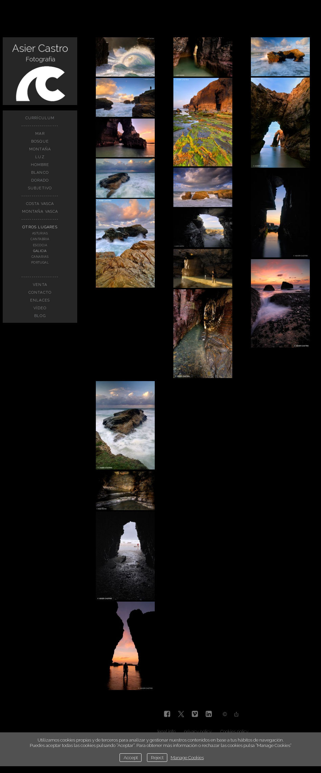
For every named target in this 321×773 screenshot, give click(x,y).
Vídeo (40, 308)
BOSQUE (40, 141)
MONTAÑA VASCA (40, 211)
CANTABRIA (39, 239)
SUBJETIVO (40, 188)
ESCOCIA (40, 245)
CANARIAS (39, 256)
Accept (131, 757)
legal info (166, 731)
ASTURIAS (40, 233)
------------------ (40, 126)
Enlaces (40, 300)
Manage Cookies (187, 757)
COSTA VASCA (40, 204)
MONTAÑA (40, 149)
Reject (157, 757)
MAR (39, 133)
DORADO (40, 180)
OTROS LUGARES (39, 227)
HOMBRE (40, 165)
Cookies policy (234, 731)
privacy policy (198, 731)
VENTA (40, 285)
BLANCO (40, 172)
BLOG (39, 316)
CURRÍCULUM (40, 118)
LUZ (39, 157)
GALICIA (40, 251)
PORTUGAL (40, 262)
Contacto (39, 292)
